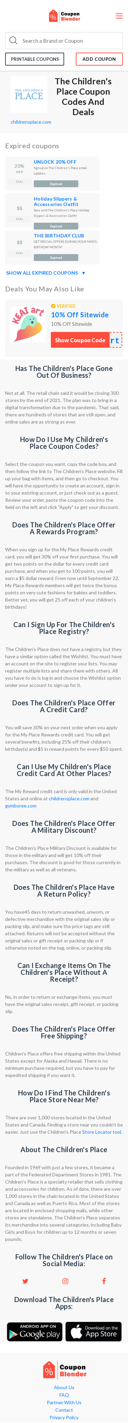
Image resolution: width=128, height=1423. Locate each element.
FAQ (64, 1395)
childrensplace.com (31, 122)
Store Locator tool (101, 1132)
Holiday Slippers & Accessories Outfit (56, 201)
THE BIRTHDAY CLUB (59, 235)
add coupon (99, 59)
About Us (64, 1387)
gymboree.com (21, 806)
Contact (64, 1410)
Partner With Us (64, 1402)
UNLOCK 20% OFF (55, 162)
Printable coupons (35, 59)
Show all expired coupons (46, 273)
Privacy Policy (64, 1417)
